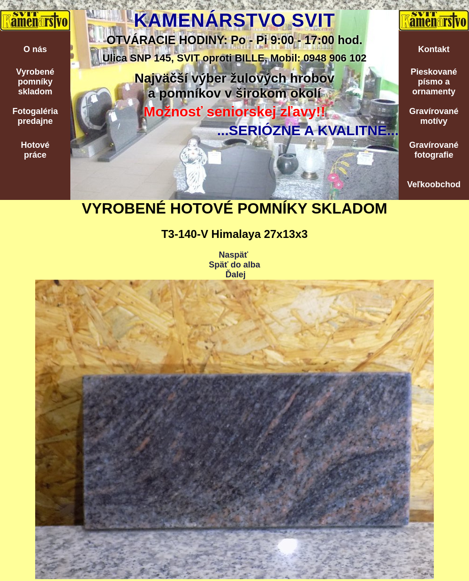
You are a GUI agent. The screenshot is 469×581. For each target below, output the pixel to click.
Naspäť (233, 255)
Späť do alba (234, 264)
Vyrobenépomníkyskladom (35, 81)
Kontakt (434, 49)
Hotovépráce (35, 150)
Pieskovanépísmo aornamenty (433, 81)
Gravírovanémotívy (433, 116)
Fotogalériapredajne (35, 116)
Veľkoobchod (434, 184)
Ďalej (236, 274)
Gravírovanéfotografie (433, 150)
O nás (35, 49)
